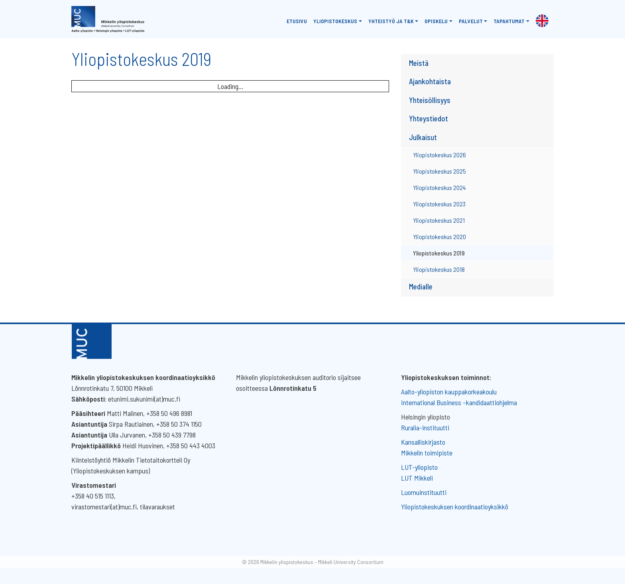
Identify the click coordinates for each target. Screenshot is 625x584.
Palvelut (471, 21)
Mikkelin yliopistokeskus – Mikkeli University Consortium (321, 561)
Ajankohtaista (430, 81)
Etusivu (297, 21)
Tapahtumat (509, 21)
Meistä (418, 62)
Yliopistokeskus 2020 (439, 236)
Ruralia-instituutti (425, 427)
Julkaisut (423, 137)
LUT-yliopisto (419, 467)
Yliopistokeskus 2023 (439, 204)
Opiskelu (436, 21)
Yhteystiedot (428, 118)
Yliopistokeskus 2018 (439, 269)
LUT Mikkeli (417, 477)
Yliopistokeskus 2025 (439, 171)
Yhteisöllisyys (429, 100)
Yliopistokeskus (335, 21)
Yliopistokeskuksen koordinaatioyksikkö (454, 506)
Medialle (420, 286)
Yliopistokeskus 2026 (439, 154)
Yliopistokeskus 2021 (439, 220)
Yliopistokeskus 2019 (439, 253)
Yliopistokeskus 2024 (439, 187)
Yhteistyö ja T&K (391, 21)
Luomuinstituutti (423, 492)
